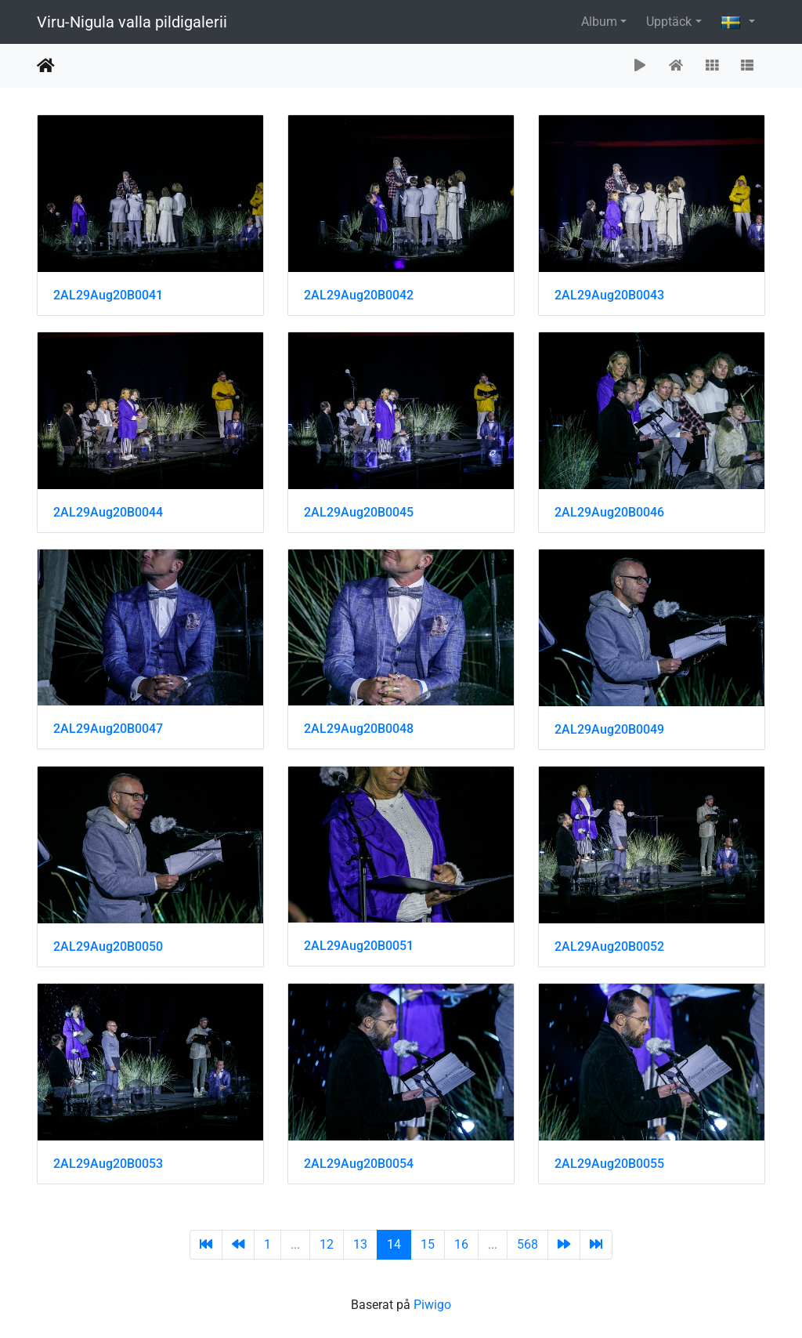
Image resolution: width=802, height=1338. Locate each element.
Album (599, 21)
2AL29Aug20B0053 (108, 1163)
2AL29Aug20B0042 (359, 295)
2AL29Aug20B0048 (359, 728)
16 (461, 1244)
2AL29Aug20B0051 (359, 945)
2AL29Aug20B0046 (609, 512)
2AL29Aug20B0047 (108, 728)
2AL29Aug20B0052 (609, 946)
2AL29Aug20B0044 (108, 512)
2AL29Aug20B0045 (359, 512)
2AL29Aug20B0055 (609, 1163)
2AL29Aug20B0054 (359, 1163)
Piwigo (432, 1304)
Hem (46, 66)
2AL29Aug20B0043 (609, 295)
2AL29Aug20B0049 (609, 729)
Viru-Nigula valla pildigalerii (132, 22)
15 (428, 1244)
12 (327, 1244)
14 (394, 1244)
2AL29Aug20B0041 (108, 295)
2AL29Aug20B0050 (108, 946)
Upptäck (669, 21)
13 (360, 1244)
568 (527, 1244)
